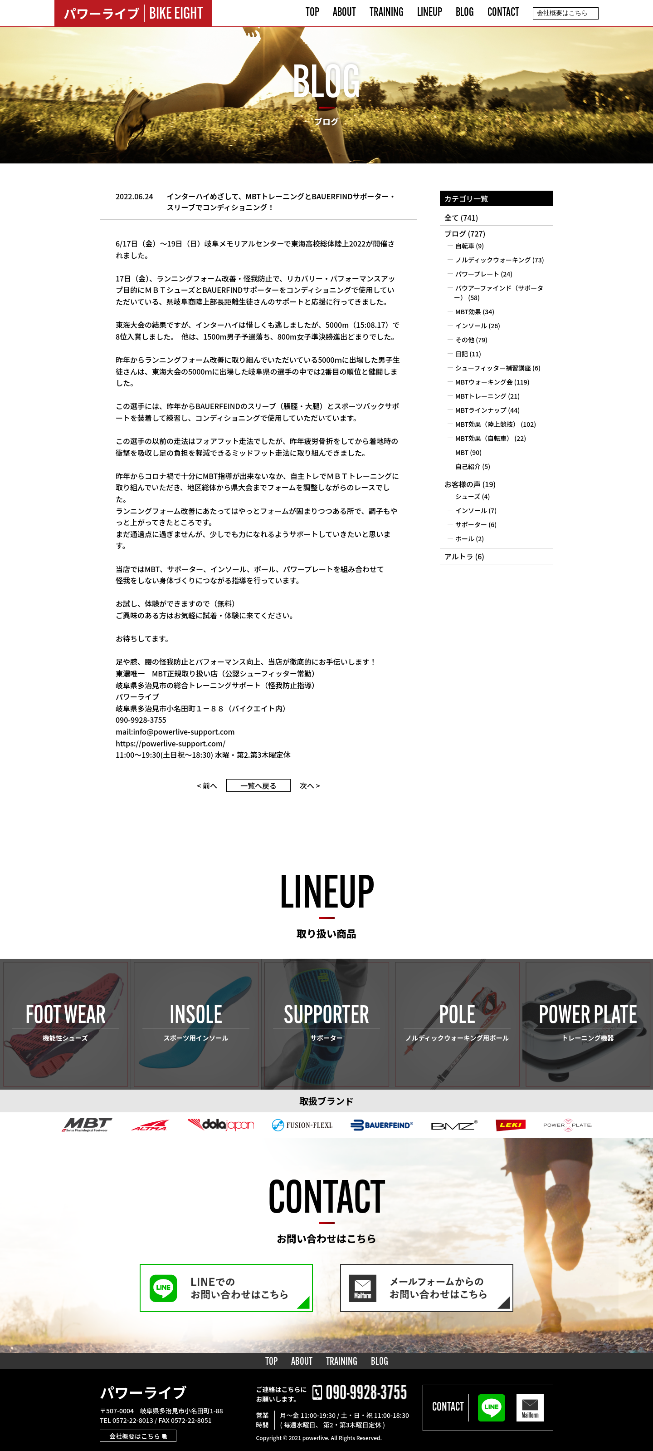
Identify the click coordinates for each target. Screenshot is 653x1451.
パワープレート (477, 273)
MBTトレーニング (481, 395)
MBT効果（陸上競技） (487, 424)
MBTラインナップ (481, 410)
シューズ (467, 496)
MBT (461, 452)
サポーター (471, 524)
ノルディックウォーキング (493, 259)
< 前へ (207, 785)
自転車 (464, 245)
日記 (461, 353)
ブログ (455, 233)
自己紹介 (468, 466)
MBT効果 (468, 311)
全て (451, 217)
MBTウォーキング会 (484, 381)
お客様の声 (462, 484)
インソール (471, 325)
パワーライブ (143, 1392)
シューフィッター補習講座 (493, 367)
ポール (464, 538)
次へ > (310, 785)
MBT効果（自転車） (484, 438)
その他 (464, 339)
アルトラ (458, 556)
